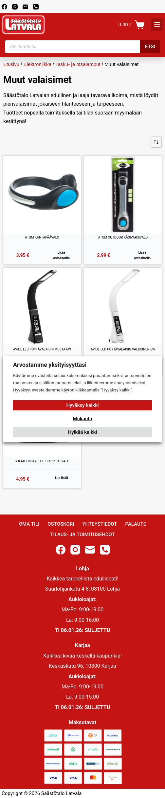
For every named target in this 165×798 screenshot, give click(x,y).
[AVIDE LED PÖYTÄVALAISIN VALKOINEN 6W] (123, 307)
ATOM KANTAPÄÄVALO (42, 237)
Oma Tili (29, 524)
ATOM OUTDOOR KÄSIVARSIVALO (123, 237)
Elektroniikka (37, 64)
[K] (157, 24)
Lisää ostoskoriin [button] (61, 255)
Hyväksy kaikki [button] (82, 405)
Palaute (135, 524)
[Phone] (36, 7)
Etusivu (11, 64)
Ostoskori (60, 524)
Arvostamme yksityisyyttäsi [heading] (49, 364)
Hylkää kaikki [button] (82, 432)
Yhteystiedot (99, 524)
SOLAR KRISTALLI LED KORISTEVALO (42, 461)
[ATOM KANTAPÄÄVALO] (42, 195)
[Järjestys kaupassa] (156, 142)
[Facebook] (4, 7)
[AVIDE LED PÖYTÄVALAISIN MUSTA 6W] (42, 307)
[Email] (25, 7)
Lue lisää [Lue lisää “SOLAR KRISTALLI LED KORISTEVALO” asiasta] (61, 478)
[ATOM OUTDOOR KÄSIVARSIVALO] (123, 195)
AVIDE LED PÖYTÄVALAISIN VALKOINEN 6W (123, 349)
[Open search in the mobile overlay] (82, 46)
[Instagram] (15, 7)
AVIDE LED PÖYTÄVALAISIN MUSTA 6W (42, 349)
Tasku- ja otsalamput (78, 64)
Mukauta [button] (82, 418)
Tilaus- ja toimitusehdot (82, 534)
